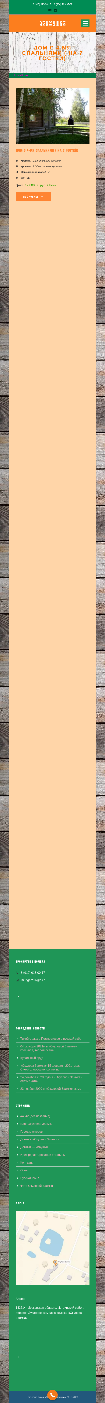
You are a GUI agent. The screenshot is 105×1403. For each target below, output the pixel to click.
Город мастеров (31, 1131)
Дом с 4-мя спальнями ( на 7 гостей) (47, 150)
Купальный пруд (31, 1058)
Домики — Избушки (34, 1147)
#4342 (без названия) (35, 1116)
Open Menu (85, 23)
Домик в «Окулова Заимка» (39, 1139)
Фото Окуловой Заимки (36, 1185)
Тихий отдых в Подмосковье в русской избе (50, 1038)
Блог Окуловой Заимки (36, 1123)
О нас (24, 1170)
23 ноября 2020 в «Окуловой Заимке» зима (50, 1088)
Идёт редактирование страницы (42, 1154)
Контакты (26, 1162)
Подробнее (33, 196)
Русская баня (29, 1178)
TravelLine (21, 75)
